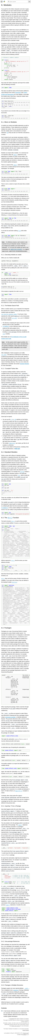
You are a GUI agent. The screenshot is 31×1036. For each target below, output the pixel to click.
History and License (15, 1025)
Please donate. (26, 1030)
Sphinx (24, 1034)
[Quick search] (18, 1)
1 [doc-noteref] (7, 132)
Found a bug (25, 1033)
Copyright (12, 1018)
